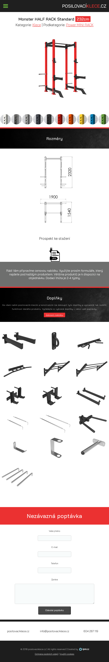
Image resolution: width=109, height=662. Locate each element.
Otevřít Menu (5, 6)
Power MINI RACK (80, 25)
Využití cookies (67, 654)
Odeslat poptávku (54, 610)
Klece (37, 25)
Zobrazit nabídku (54, 315)
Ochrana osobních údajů (46, 654)
